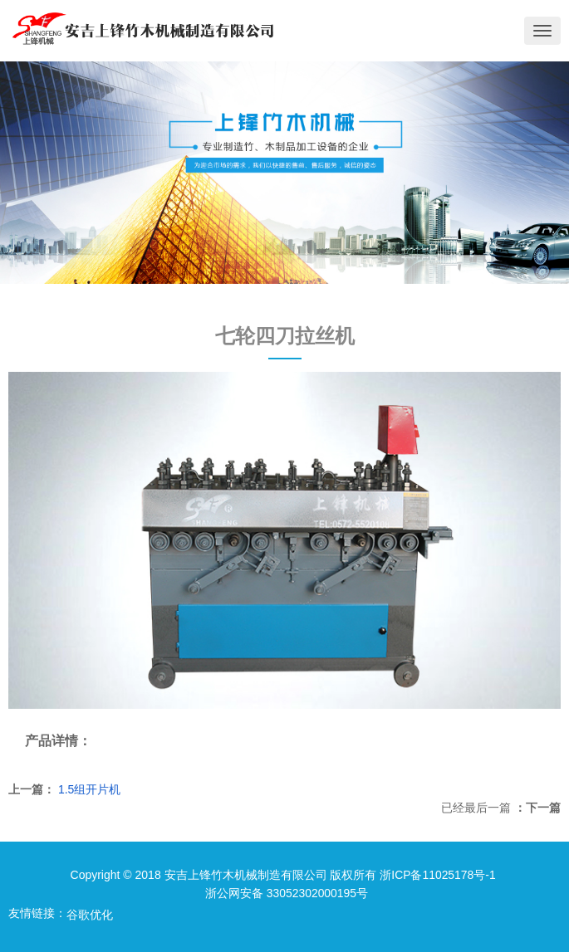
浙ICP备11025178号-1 (437, 874)
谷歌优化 (89, 914)
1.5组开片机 (89, 789)
